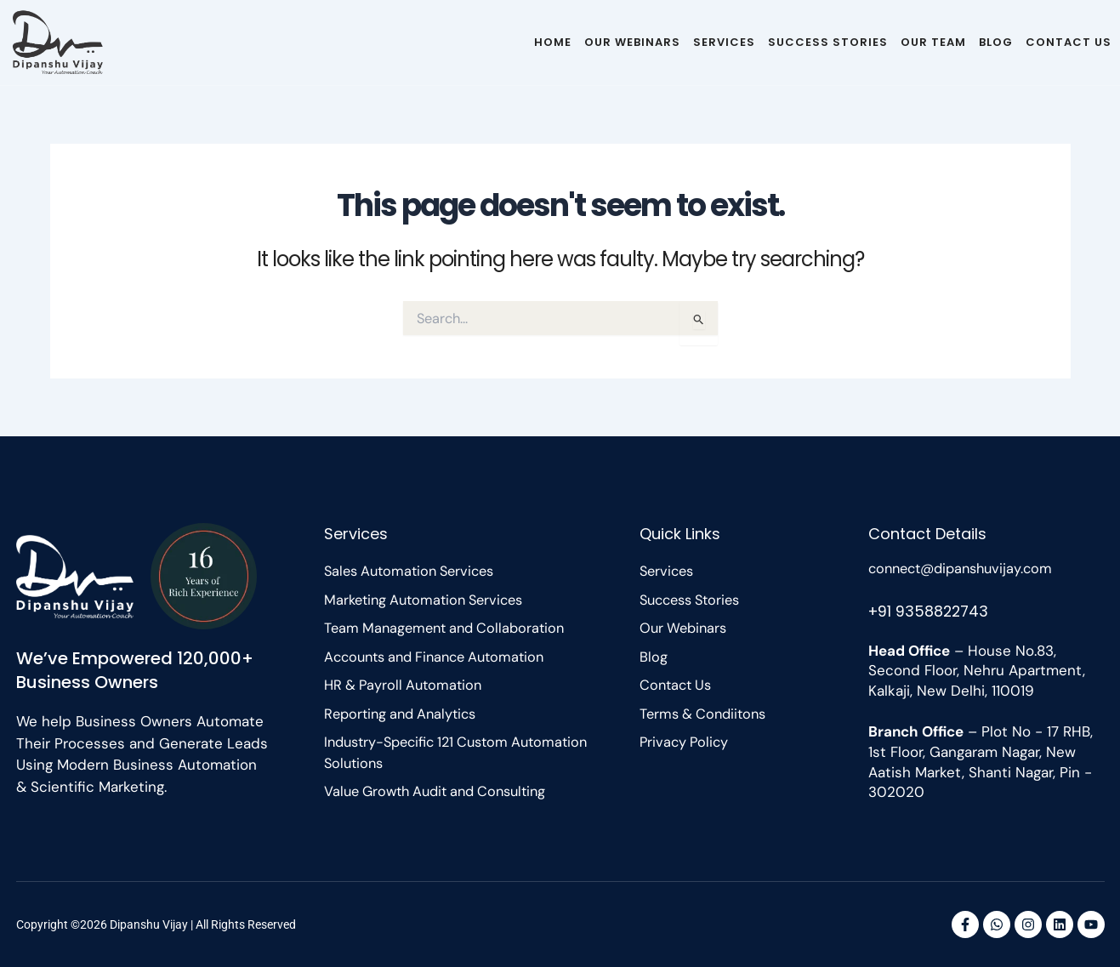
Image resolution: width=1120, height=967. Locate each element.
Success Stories (828, 42)
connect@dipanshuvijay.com (966, 568)
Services (724, 42)
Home (552, 42)
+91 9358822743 (930, 610)
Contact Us (1068, 42)
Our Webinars (632, 42)
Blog (996, 42)
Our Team (933, 42)
